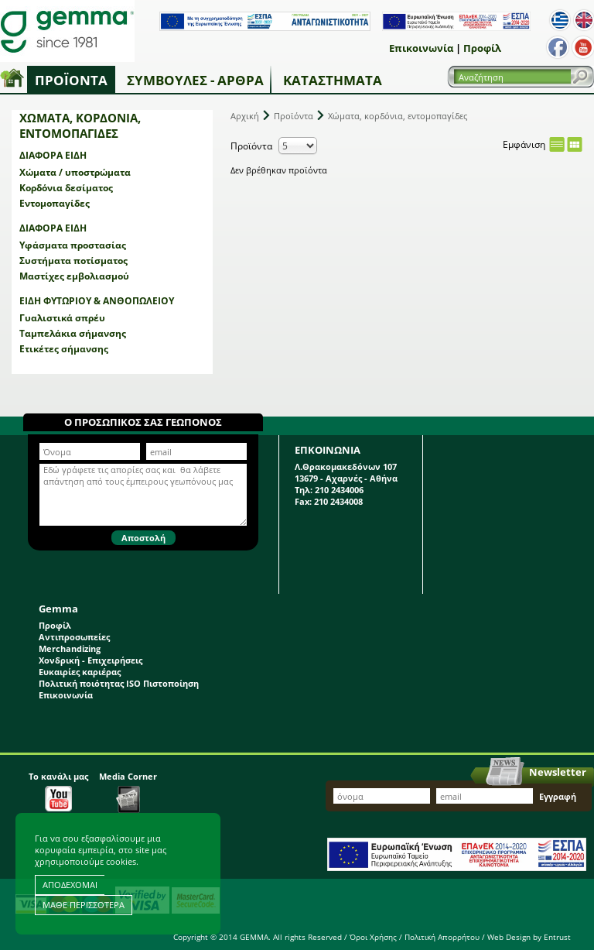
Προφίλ (482, 48)
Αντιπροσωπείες (74, 637)
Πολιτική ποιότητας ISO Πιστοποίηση (119, 683)
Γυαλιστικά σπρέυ (62, 317)
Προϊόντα (71, 80)
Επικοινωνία (421, 48)
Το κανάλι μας (58, 790)
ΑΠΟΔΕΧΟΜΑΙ (70, 884)
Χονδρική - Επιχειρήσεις (90, 660)
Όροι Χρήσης (373, 936)
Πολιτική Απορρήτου (442, 936)
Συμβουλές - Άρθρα (195, 80)
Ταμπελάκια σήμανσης (72, 333)
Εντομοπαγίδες (54, 203)
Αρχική (244, 116)
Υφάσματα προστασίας (72, 245)
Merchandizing (70, 648)
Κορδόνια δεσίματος (66, 187)
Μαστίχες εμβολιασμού (74, 276)
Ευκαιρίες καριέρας (80, 671)
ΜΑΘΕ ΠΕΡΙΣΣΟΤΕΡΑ (84, 905)
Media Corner (128, 791)
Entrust (557, 936)
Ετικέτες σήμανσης (63, 348)
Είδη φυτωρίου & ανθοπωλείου (96, 300)
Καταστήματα (332, 80)
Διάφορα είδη (53, 155)
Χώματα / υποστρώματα (75, 172)
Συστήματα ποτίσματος (73, 260)
